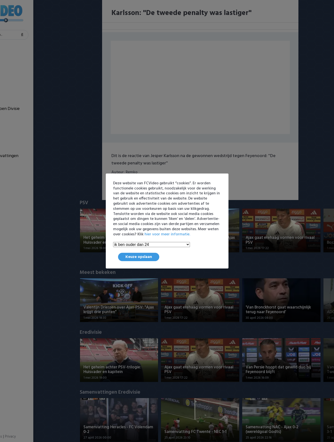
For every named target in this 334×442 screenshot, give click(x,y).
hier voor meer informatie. (167, 234)
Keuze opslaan (138, 257)
